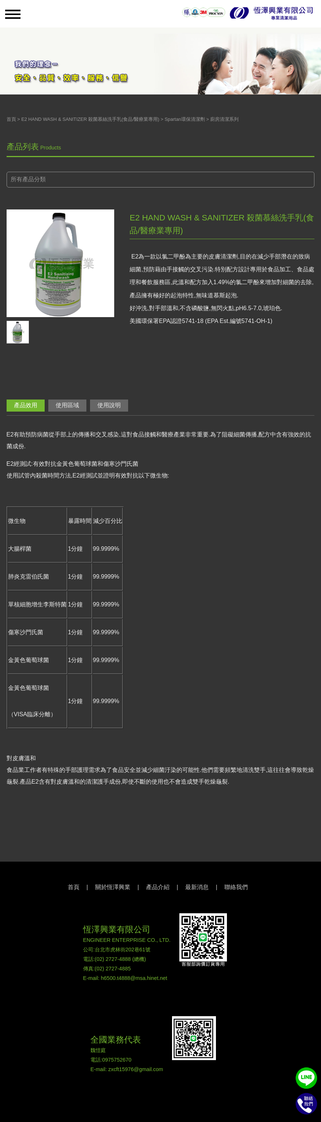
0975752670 (116, 1060)
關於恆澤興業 (112, 887)
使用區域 (67, 405)
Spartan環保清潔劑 (185, 119)
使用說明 (109, 405)
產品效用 (25, 405)
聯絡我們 (236, 887)
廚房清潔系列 (224, 119)
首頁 (11, 119)
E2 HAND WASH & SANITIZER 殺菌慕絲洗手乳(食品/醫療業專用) (90, 119)
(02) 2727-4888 (113, 959)
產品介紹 (157, 887)
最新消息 (197, 887)
